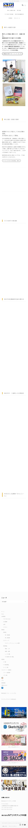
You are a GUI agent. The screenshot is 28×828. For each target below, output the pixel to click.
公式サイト (16, 747)
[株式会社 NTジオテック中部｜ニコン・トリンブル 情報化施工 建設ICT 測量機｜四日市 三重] (11, 5)
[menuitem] (21, 5)
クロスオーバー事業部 (6, 670)
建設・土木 (7, 648)
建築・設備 (7, 651)
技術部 (2, 659)
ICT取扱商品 (6, 664)
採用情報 (3, 683)
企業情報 (3, 616)
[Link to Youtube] (25, 825)
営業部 (2, 629)
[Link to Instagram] (20, 825)
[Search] (21, 5)
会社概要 (5, 621)
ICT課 (4, 662)
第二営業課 (7, 637)
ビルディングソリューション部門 (12, 643)
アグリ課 (5, 675)
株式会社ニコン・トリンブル (8, 693)
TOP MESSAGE (6, 619)
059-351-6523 (8, 807)
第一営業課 (7, 635)
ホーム (2, 611)
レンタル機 (7, 654)
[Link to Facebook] (22, 825)
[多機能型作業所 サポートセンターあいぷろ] (12, 53)
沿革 (4, 624)
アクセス (5, 627)
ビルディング (6, 640)
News (2, 614)
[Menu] (25, 5)
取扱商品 (5, 646)
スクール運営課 (6, 672)
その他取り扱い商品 (9, 656)
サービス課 (5, 667)
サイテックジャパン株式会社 (8, 699)
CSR (2, 680)
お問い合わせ (4, 685)
